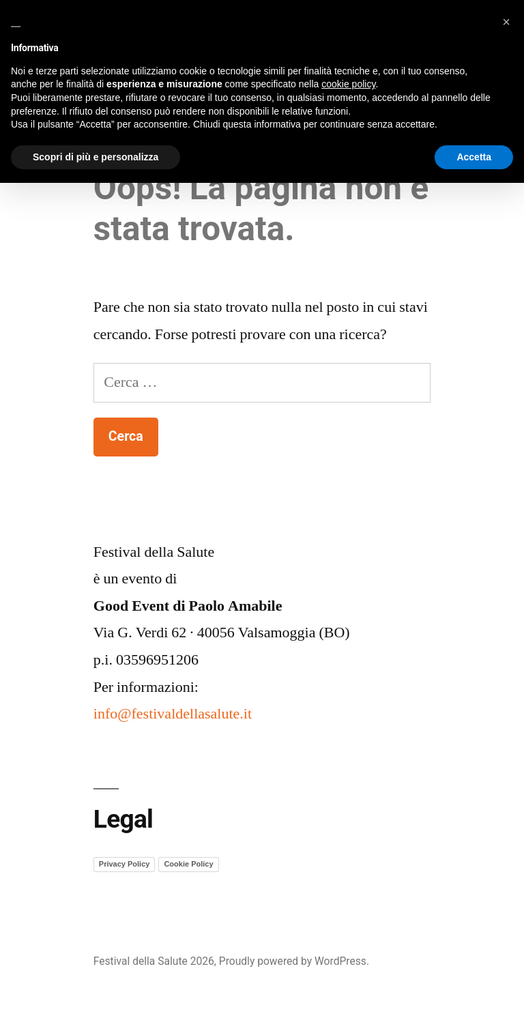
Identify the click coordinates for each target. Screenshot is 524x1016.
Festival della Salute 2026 (153, 961)
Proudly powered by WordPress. (294, 961)
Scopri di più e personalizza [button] (95, 156)
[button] (506, 22)
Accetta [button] (473, 156)
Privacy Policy (124, 864)
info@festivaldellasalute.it (172, 713)
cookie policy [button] (348, 83)
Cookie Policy (188, 864)
